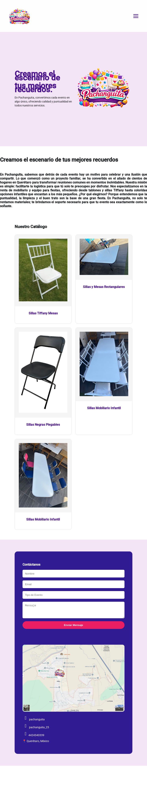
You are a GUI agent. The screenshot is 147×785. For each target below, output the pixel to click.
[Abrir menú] (135, 16)
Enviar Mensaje (73, 627)
